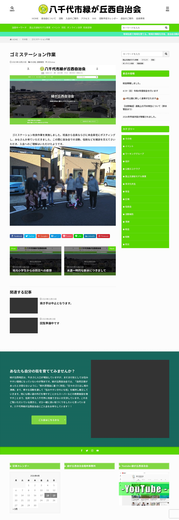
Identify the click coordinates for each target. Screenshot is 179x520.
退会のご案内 (127, 18)
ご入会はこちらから (49, 420)
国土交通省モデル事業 (39, 27)
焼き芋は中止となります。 (56, 303)
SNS (94, 18)
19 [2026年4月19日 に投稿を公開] (54, 495)
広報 (127, 199)
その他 (24, 39)
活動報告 (40, 62)
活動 (61, 18)
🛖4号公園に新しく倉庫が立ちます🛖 (141, 98)
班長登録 (87, 27)
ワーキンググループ (134, 154)
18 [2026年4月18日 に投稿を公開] (47, 495)
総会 (127, 229)
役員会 (128, 207)
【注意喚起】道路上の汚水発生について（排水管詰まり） (145, 108)
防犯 (64, 27)
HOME (35, 18)
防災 (127, 244)
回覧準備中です (49, 323)
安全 (127, 191)
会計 (127, 161)
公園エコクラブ (132, 169)
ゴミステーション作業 (41, 39)
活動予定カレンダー (108, 18)
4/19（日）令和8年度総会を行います (140, 91)
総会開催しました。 (132, 83)
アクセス (85, 18)
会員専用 (140, 18)
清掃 (127, 222)
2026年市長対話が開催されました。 (140, 117)
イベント (56, 27)
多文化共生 (130, 184)
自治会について (48, 18)
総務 (127, 237)
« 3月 (15, 509)
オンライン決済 (74, 27)
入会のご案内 (72, 18)
